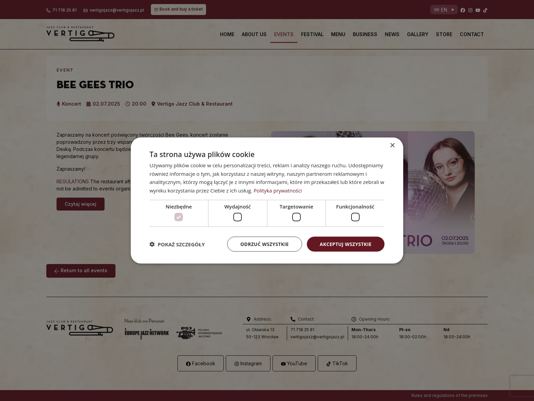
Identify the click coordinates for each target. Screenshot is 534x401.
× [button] (392, 145)
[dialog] (267, 200)
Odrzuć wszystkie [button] (263, 244)
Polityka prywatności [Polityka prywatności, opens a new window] (278, 190)
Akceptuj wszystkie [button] (345, 244)
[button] (177, 244)
